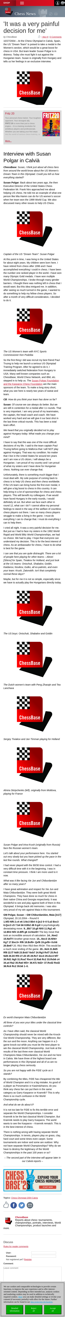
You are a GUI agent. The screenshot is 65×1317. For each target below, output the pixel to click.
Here (20, 1297)
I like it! (45, 37)
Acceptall (53, 1309)
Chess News (25, 14)
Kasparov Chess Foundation (27, 384)
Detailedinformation (15, 1309)
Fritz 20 (9, 113)
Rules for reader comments (15, 1246)
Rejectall (33, 1309)
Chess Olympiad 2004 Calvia (24, 1198)
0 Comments (56, 37)
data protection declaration (41, 1302)
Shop (6, 3)
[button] (22, 3)
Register (28, 1259)
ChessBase (21, 1217)
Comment (8, 1263)
